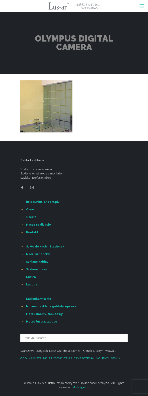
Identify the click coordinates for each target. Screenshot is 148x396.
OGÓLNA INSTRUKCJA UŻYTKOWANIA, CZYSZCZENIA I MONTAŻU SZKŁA (70, 358)
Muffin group (80, 387)
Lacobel (32, 284)
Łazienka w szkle (38, 298)
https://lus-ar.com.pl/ (43, 201)
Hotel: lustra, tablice (41, 321)
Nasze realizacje (38, 224)
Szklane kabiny (37, 261)
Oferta (31, 217)
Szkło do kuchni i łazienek (45, 246)
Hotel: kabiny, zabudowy (44, 314)
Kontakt (32, 232)
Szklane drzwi (36, 269)
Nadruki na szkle (38, 254)
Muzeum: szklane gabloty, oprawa (51, 306)
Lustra (31, 277)
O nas (30, 209)
